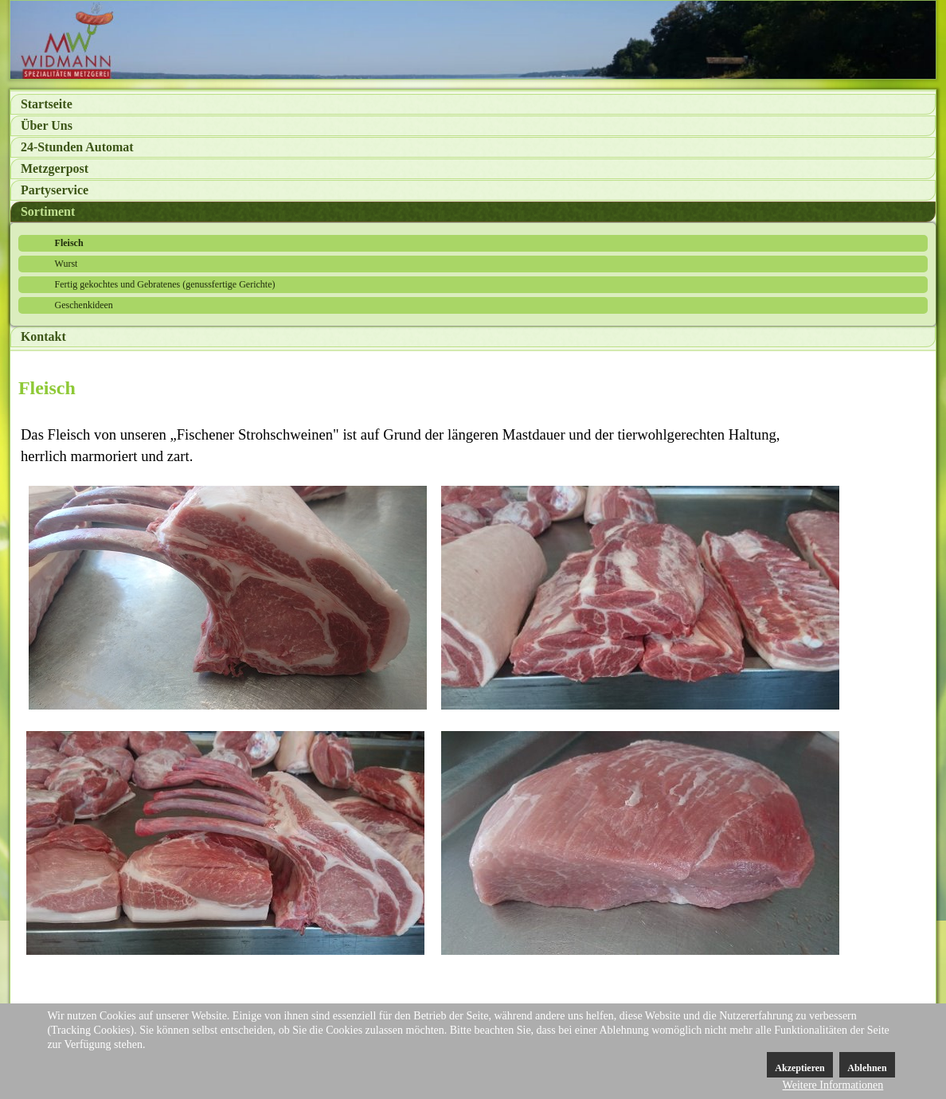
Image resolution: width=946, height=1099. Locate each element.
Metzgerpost (54, 168)
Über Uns (46, 125)
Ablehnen (866, 1068)
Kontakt (43, 336)
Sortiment (48, 211)
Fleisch (69, 242)
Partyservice (54, 190)
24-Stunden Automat (77, 147)
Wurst (66, 263)
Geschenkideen (84, 305)
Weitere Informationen (833, 1085)
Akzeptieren (799, 1068)
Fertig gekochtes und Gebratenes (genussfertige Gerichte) (165, 284)
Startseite (46, 104)
